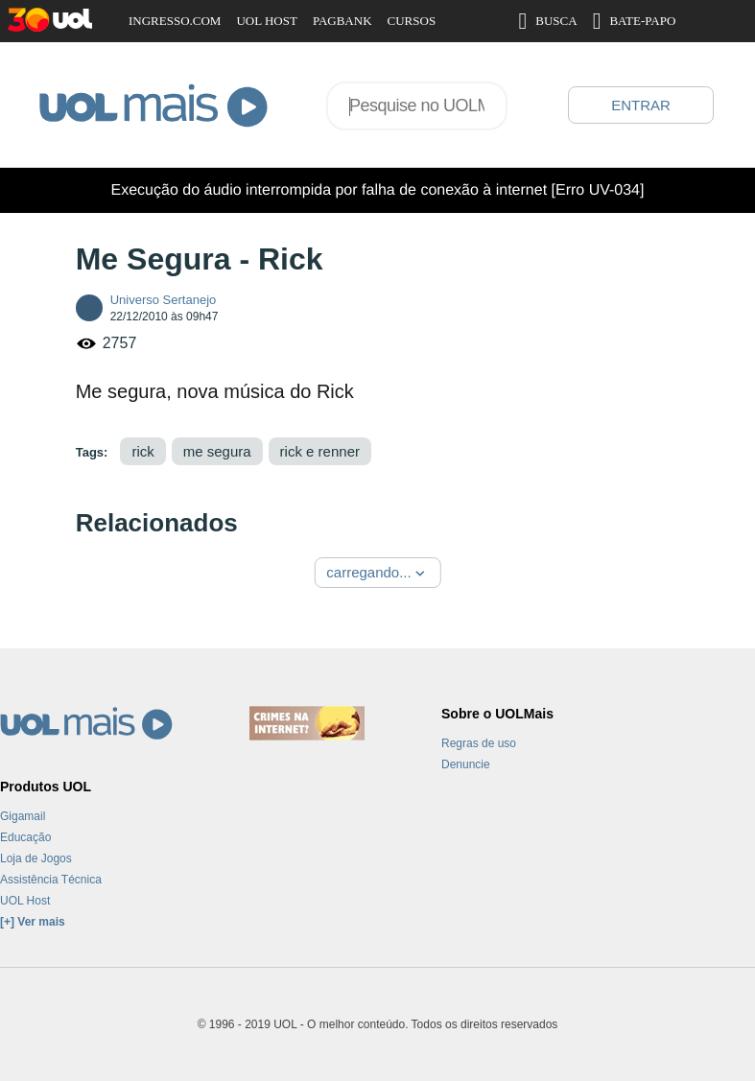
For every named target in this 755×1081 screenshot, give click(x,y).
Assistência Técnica (51, 879)
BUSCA (548, 21)
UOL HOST (266, 20)
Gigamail (22, 816)
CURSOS (412, 20)
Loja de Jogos (36, 858)
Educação (25, 837)
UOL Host (25, 900)
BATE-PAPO (634, 21)
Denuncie (465, 764)
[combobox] (416, 106)
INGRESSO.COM (175, 20)
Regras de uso (478, 743)
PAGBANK (342, 20)
